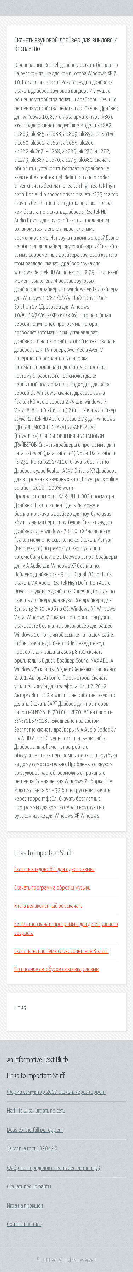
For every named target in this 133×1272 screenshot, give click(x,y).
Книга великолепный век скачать (48, 906)
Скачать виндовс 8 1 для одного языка (54, 869)
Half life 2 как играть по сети (36, 1111)
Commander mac (24, 1224)
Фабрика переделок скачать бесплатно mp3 (53, 1168)
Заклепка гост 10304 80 (32, 1148)
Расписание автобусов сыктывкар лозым (56, 969)
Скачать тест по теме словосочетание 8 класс (61, 951)
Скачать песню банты (29, 1186)
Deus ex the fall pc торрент (35, 1130)
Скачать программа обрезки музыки (52, 888)
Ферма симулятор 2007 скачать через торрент (56, 1092)
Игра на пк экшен (25, 1206)
